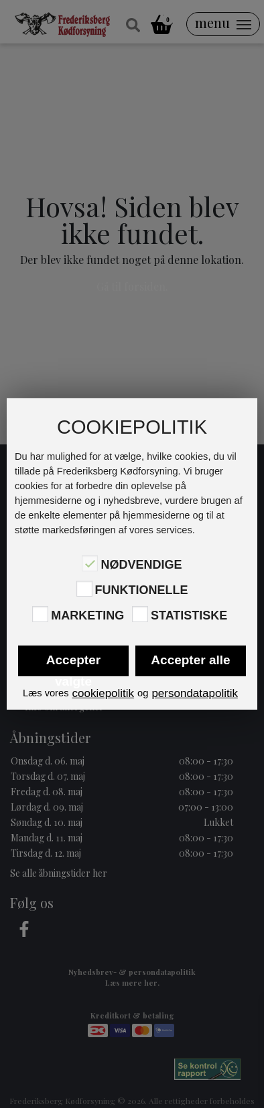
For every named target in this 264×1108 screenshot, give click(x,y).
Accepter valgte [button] (73, 664)
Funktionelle (141, 590)
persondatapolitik (194, 693)
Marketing (87, 615)
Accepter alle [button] (190, 660)
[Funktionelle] (84, 589)
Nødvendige (141, 564)
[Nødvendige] (90, 563)
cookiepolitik (103, 693)
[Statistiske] (140, 614)
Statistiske (189, 615)
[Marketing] (40, 614)
